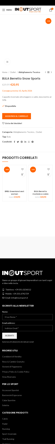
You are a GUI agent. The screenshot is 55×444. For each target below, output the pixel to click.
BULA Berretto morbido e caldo (41, 192)
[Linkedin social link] (25, 142)
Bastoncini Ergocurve (12, 395)
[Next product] (51, 72)
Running (6, 429)
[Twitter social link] (18, 142)
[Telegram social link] (32, 142)
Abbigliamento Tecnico (29, 72)
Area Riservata (9, 377)
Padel (4, 424)
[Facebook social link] (14, 142)
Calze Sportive (8, 400)
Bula (9, 136)
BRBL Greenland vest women (14, 192)
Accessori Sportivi (10, 390)
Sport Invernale (9, 434)
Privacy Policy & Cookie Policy (15, 371)
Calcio (5, 418)
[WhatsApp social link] (29, 142)
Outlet (13, 72)
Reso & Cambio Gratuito (13, 361)
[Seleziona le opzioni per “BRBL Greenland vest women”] (22, 174)
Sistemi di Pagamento (12, 366)
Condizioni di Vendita (11, 356)
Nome (5, 311)
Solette (5, 405)
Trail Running (8, 439)
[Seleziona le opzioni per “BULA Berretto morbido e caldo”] (48, 174)
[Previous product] (45, 72)
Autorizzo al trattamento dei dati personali (18, 342)
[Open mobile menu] (7, 10)
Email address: (8, 323)
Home (5, 72)
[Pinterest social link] (22, 142)
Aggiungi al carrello (16, 116)
